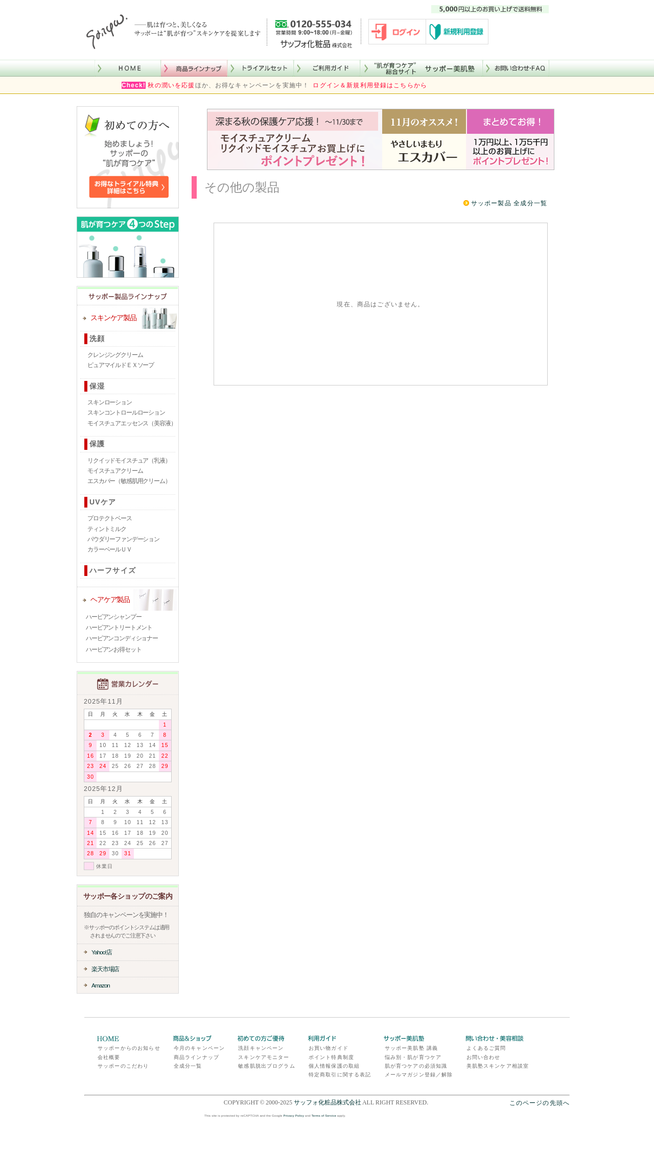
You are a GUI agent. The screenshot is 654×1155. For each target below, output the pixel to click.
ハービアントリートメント (119, 627)
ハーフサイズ (112, 570)
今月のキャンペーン (199, 1048)
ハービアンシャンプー (113, 616)
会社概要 (109, 1057)
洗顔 (97, 338)
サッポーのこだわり (123, 1066)
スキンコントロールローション (126, 412)
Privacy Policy (294, 1115)
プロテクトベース (109, 518)
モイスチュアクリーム (115, 470)
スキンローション (109, 402)
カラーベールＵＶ (109, 549)
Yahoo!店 (101, 952)
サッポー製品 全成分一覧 (509, 203)
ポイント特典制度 (331, 1057)
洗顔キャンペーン (261, 1048)
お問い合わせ (483, 1057)
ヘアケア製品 (110, 599)
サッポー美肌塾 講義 (411, 1048)
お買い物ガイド (328, 1048)
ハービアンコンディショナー (122, 638)
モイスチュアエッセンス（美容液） (131, 423)
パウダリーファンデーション (123, 539)
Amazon (100, 985)
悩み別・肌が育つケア (413, 1057)
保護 (97, 444)
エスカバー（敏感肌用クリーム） (129, 481)
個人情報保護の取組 (334, 1066)
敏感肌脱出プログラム (266, 1066)
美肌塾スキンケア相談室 (497, 1066)
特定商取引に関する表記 (340, 1074)
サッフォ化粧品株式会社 (327, 1102)
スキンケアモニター (263, 1057)
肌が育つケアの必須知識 (416, 1066)
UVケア (102, 502)
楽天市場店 (105, 969)
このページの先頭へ (539, 1102)
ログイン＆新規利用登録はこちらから (370, 85)
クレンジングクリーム (115, 354)
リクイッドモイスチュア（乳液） (129, 460)
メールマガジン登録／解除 (419, 1074)
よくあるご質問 (486, 1048)
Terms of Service (324, 1115)
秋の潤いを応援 (171, 85)
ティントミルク (106, 529)
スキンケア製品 (113, 318)
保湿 (97, 386)
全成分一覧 (188, 1066)
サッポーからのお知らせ (129, 1048)
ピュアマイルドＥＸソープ (120, 365)
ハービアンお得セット (113, 649)
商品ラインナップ (196, 1057)
